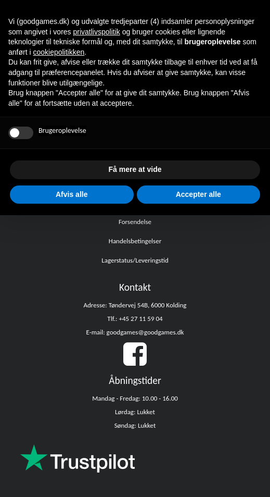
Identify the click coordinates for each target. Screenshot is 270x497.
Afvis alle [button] (71, 194)
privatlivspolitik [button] (96, 32)
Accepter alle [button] (198, 194)
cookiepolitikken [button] (58, 52)
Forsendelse (135, 222)
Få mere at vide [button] (135, 169)
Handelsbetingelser (135, 241)
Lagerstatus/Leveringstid (135, 260)
